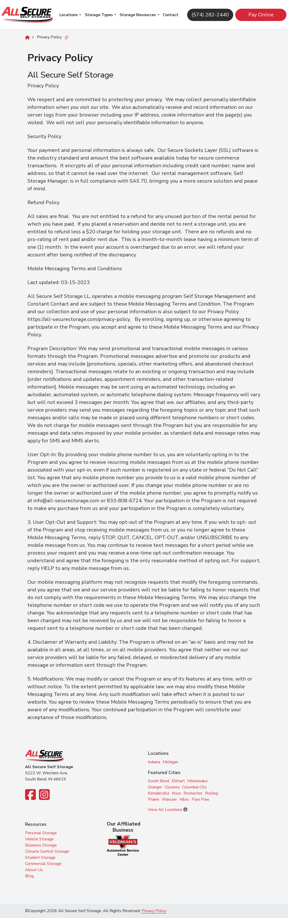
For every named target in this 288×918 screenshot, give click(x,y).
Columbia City (194, 787)
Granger (155, 787)
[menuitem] (70, 14)
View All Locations (167, 809)
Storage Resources (138, 15)
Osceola (172, 787)
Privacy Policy (154, 911)
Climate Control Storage (47, 851)
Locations (68, 15)
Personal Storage (41, 833)
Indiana (154, 762)
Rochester (193, 793)
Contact (170, 15)
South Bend (158, 781)
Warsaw (169, 799)
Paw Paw (200, 799)
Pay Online (258, 14)
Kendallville (158, 793)
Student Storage (40, 857)
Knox (176, 793)
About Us (34, 870)
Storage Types (99, 15)
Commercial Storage (43, 864)
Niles (184, 799)
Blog (29, 876)
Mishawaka (197, 781)
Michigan (170, 762)
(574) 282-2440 (207, 14)
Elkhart (178, 781)
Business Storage (41, 845)
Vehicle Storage (39, 839)
